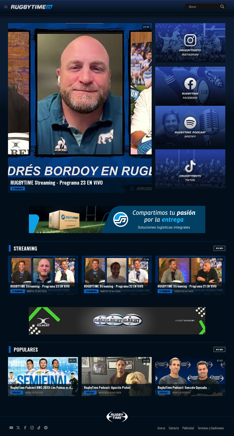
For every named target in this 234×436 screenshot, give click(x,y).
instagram (32, 429)
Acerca (161, 428)
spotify (46, 429)
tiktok (39, 429)
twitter (18, 429)
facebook (25, 429)
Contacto (174, 428)
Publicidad (188, 428)
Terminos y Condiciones (211, 428)
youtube (11, 429)
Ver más (219, 248)
